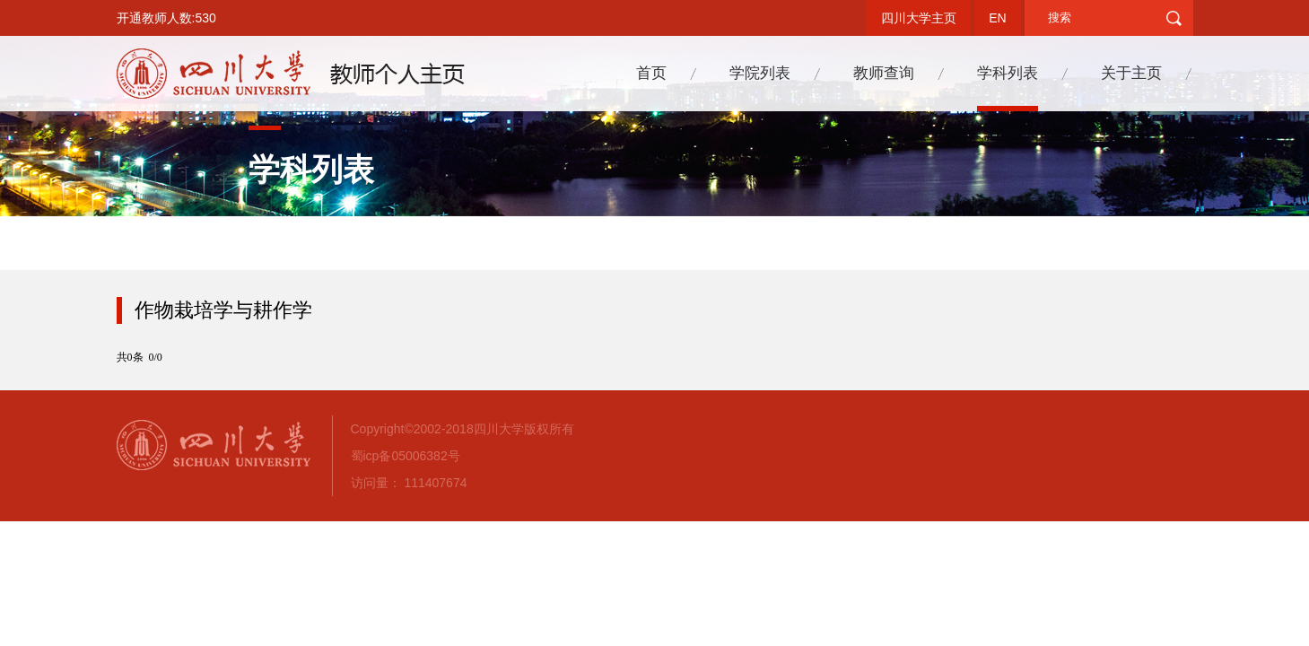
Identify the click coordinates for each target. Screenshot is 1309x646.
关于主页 (1131, 73)
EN (997, 18)
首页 (651, 73)
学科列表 (1007, 73)
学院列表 (759, 73)
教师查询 (883, 73)
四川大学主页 (918, 18)
